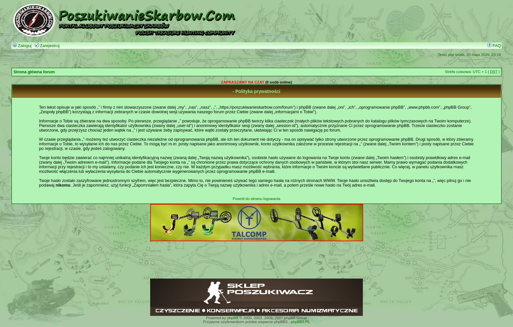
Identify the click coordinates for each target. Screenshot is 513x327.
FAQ (494, 46)
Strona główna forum (34, 72)
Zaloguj (22, 46)
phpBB (233, 318)
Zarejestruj (47, 46)
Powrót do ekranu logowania (256, 199)
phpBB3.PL (300, 322)
